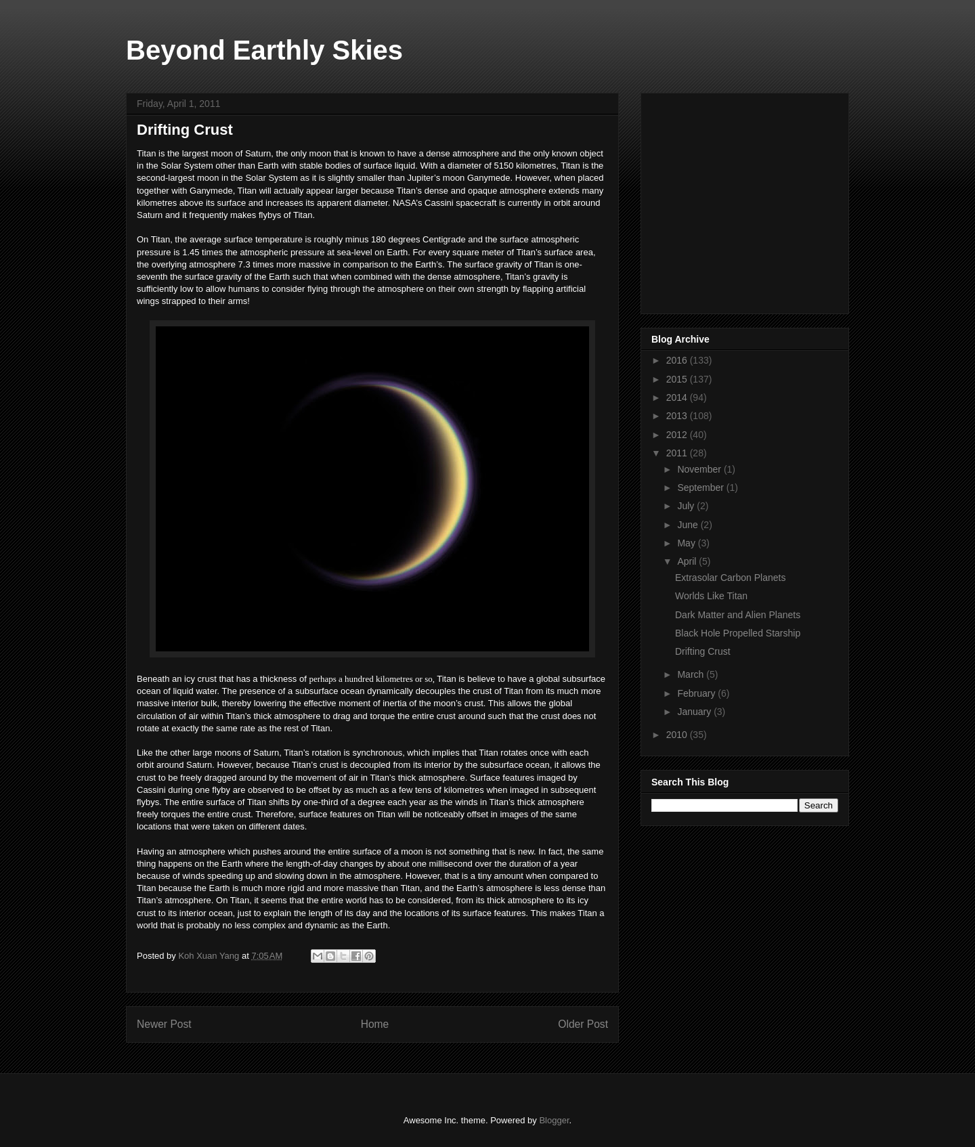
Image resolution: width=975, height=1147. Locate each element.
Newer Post (164, 1024)
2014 (678, 397)
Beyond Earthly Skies (264, 50)
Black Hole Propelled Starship (737, 633)
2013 (678, 415)
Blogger (554, 1120)
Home (375, 1024)
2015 (678, 379)
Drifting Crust (703, 651)
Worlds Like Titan (711, 595)
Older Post (583, 1024)
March (691, 674)
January (695, 711)
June (688, 524)
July (687, 505)
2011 (678, 453)
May (687, 543)
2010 (678, 734)
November (700, 469)
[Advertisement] (752, 199)
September (701, 487)
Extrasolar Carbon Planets (730, 577)
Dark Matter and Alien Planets (737, 614)
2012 (678, 434)
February (697, 693)
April (688, 561)
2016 (678, 360)
